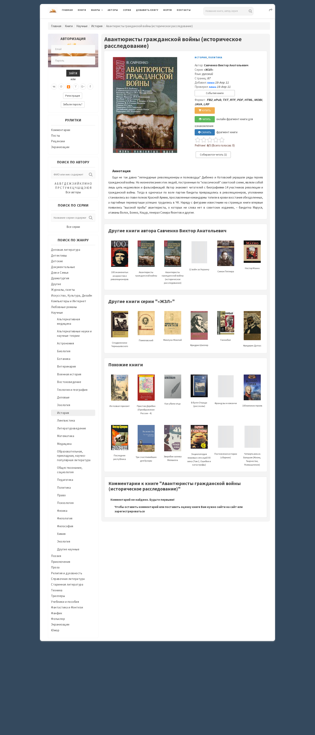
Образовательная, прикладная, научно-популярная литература (74, 455)
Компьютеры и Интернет (68, 301)
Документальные (63, 267)
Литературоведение (71, 428)
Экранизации (60, 147)
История (96, 26)
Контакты (184, 10)
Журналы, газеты (63, 290)
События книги (215, 93)
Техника (56, 590)
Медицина (64, 444)
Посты (55, 135)
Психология (65, 503)
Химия (61, 534)
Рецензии (58, 141)
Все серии (73, 227)
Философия (65, 526)
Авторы (113, 10)
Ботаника (63, 359)
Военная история (69, 374)
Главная (67, 10)
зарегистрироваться (130, 511)
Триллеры (58, 596)
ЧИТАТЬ (205, 119)
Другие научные (68, 549)
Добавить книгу (147, 10)
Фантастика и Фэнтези (67, 607)
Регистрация (72, 95)
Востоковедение (69, 382)
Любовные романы (64, 307)
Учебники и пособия (65, 602)
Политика (64, 487)
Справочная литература (68, 579)
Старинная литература (67, 584)
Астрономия (65, 343)
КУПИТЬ (205, 110)
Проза (55, 567)
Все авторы (73, 192)
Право (61, 495)
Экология (63, 541)
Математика (65, 436)
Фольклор (58, 619)
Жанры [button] (95, 10)
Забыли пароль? (72, 104)
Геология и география (72, 390)
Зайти (73, 73)
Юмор (55, 630)
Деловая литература (65, 250)
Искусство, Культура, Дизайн (71, 295)
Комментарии (60, 130)
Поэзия (56, 556)
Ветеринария (66, 366)
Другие (56, 284)
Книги (82, 10)
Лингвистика (66, 420)
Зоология (63, 405)
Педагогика (65, 480)
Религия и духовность (66, 573)
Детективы (59, 255)
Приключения (60, 562)
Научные (82, 26)
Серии (127, 10)
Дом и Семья (60, 272)
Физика (62, 511)
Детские (57, 261)
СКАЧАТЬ (204, 132)
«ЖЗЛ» (208, 70)
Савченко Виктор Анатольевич (226, 65)
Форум (167, 10)
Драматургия (60, 278)
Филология (65, 518)
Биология (63, 351)
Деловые (63, 397)
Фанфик (56, 613)
